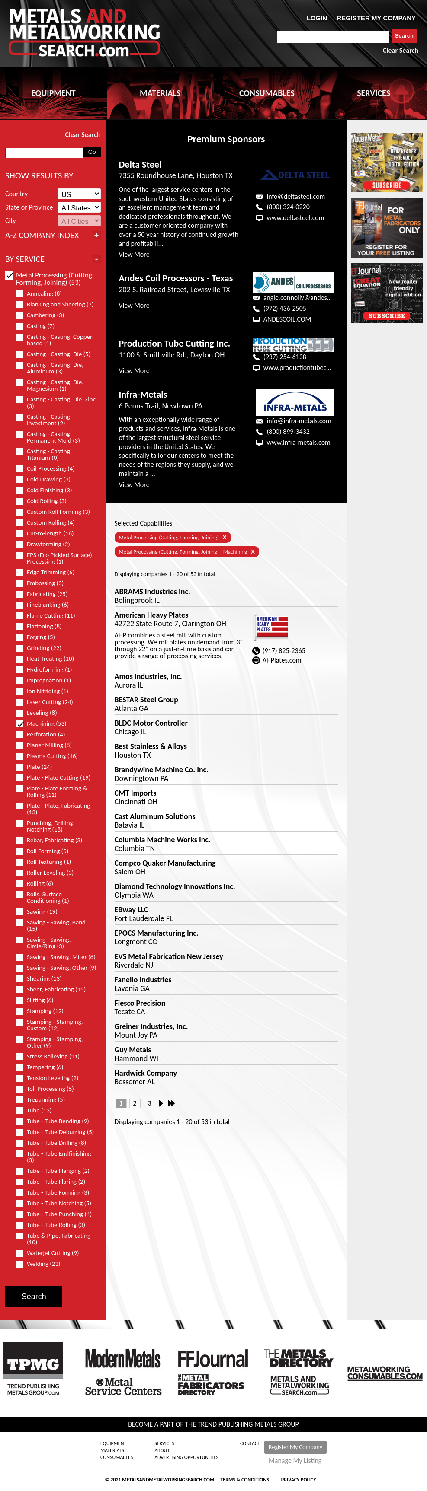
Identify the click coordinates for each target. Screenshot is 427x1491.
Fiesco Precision (140, 1003)
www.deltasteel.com (295, 217)
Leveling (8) (40, 713)
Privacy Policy (298, 1479)
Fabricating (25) (45, 594)
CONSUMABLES (267, 93)
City (10, 220)
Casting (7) (39, 326)
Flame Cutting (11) (49, 615)
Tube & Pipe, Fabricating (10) (53, 1239)
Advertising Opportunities (186, 1457)
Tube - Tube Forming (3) (56, 1192)
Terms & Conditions (244, 1479)
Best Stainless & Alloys (151, 746)
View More (134, 254)
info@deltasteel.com (295, 196)
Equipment (113, 1443)
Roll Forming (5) (46, 851)
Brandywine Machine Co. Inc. (162, 770)
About (162, 1450)
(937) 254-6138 (284, 357)
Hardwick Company (146, 1073)
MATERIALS (160, 93)
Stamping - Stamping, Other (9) (49, 1042)
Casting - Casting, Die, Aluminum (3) (49, 368)
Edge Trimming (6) (49, 572)
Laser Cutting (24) (48, 702)
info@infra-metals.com (298, 421)
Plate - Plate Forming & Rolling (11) (51, 791)
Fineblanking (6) (46, 605)
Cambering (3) (43, 315)
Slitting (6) (38, 1000)
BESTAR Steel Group (146, 700)
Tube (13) (37, 1110)
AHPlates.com (282, 660)
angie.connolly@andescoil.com (306, 297)
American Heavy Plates (152, 615)
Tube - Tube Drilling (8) (54, 1143)
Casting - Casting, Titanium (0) (44, 454)
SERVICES (373, 93)
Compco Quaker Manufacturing (165, 863)
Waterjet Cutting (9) (51, 1253)
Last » (172, 1103)
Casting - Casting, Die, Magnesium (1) (49, 385)
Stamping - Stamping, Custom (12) (49, 1025)
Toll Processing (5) (48, 1089)
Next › (163, 1103)
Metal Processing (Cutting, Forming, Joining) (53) (49, 278)
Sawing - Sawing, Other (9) (56, 968)
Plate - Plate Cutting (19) (56, 777)
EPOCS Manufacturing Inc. (157, 933)
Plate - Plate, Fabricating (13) (53, 809)
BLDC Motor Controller (151, 723)
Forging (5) (39, 637)
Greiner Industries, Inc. (151, 1026)
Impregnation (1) (47, 680)
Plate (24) (37, 767)
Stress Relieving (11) (51, 1056)
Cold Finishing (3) (48, 490)
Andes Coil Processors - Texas (176, 278)
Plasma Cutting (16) (50, 756)
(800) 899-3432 (287, 431)
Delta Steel (140, 164)
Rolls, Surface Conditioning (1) (46, 897)
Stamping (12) (43, 1011)
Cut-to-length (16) (48, 533)
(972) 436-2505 (284, 308)
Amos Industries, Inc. (148, 676)
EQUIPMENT (53, 93)
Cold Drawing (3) (47, 479)
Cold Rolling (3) (45, 501)
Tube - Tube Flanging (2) (56, 1171)
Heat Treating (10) (48, 659)
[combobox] (333, 37)
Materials (112, 1450)
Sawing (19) (40, 911)
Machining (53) (45, 723)
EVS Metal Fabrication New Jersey (169, 956)
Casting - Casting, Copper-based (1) (55, 340)
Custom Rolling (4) (49, 522)
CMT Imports (136, 793)
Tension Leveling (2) (51, 1078)
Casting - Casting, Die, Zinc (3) (56, 402)
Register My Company (295, 1447)
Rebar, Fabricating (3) (53, 840)
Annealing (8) (42, 293)
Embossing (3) (43, 583)
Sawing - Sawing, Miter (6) (56, 957)
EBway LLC (131, 910)
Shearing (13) (42, 978)
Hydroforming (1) (48, 669)
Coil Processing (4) (49, 468)
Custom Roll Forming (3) (56, 512)
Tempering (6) (43, 1067)
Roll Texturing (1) (47, 862)
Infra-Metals (143, 394)
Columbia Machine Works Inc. (163, 840)
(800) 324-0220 (287, 207)
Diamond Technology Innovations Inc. (175, 886)
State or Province (29, 207)
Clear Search (400, 50)
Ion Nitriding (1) (46, 691)
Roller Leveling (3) (48, 873)
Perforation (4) (44, 734)
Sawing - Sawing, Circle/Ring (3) (43, 943)
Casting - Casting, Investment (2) (44, 420)
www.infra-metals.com (298, 442)
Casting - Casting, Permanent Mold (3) (51, 437)
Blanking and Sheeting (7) (56, 304)
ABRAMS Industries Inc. (152, 592)
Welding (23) (42, 1264)
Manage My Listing (295, 1460)
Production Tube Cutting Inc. (175, 343)
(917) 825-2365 (284, 651)
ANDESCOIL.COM (287, 319)
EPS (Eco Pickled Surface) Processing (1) (54, 558)
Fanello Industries (143, 980)
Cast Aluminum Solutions (155, 816)
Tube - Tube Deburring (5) (56, 1132)
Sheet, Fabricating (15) (54, 989)
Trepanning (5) (44, 1099)
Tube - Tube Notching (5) (56, 1203)
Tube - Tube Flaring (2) (54, 1182)
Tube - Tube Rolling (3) (54, 1225)
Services (164, 1443)
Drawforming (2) (46, 544)
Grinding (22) (42, 648)
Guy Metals (133, 1050)
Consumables (116, 1457)
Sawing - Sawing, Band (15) (51, 925)
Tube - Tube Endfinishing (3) (53, 1156)
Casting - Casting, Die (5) (56, 354)
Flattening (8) (42, 626)
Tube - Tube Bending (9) (56, 1121)
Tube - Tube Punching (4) (56, 1214)
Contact (250, 1443)
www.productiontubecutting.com (310, 367)
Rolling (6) (38, 883)
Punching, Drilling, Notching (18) (45, 826)
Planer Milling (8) (47, 745)
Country (16, 194)
